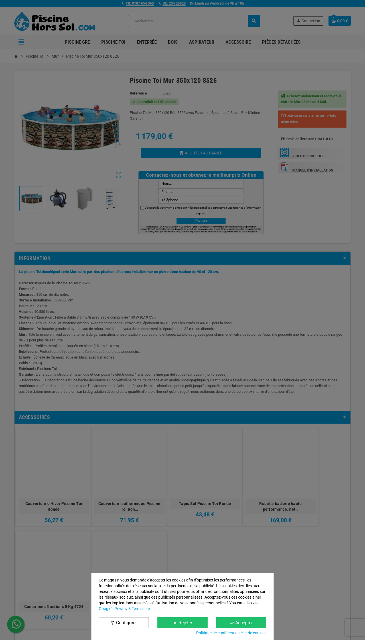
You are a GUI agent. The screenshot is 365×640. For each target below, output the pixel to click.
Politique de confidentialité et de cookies (231, 633)
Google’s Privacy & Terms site (124, 608)
